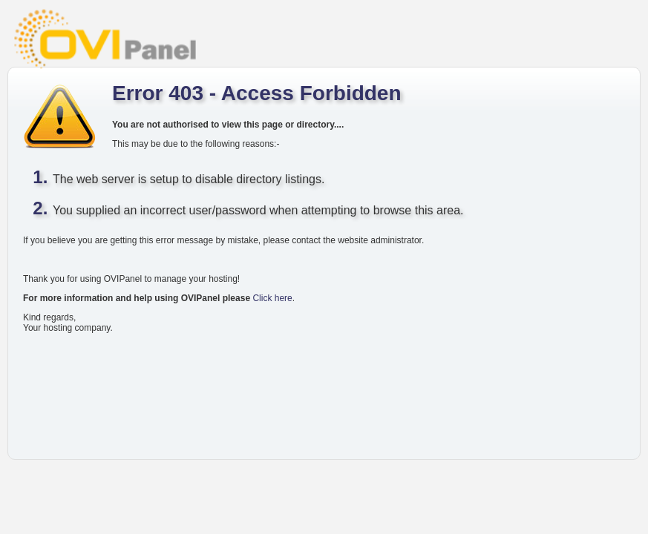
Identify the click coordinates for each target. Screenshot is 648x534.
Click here (272, 298)
